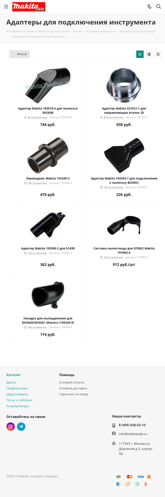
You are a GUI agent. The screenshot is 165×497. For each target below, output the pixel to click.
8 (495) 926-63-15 (132, 425)
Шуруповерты (17, 394)
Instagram (10, 426)
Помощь (66, 374)
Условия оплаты (71, 382)
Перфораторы (17, 388)
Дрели (11, 382)
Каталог (13, 374)
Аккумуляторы (17, 406)
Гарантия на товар (73, 394)
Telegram (21, 426)
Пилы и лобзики (19, 400)
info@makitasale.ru (133, 434)
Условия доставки (73, 388)
